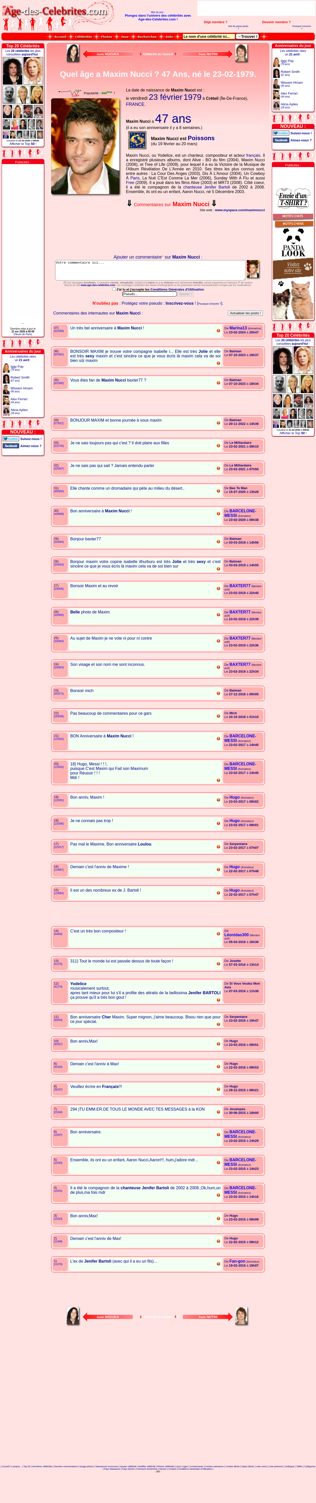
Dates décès (247, 1489)
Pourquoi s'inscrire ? (301, 27)
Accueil (5, 1489)
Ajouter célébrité (128, 1489)
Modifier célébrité (146, 1489)
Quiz (178, 1489)
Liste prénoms (276, 1489)
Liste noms (261, 1489)
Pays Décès (128, 1491)
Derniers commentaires (66, 1489)
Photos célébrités (165, 1489)
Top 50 (26, 1489)
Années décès (232, 1489)
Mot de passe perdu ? (238, 27)
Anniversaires (196, 1489)
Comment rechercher (146, 1491)
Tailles (299, 1489)
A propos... (16, 1489)
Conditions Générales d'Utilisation (177, 312)
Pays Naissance (112, 1491)
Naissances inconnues (106, 1489)
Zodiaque (289, 1489)
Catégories (309, 1489)
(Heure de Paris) (23, 334)
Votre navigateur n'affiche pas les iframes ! (86, 226)
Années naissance (214, 1489)
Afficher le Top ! (22, 144)
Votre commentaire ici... (158, 272)
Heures (162, 1491)
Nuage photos (86, 1489)
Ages (185, 1489)
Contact (172, 1491)
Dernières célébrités (42, 1489)
